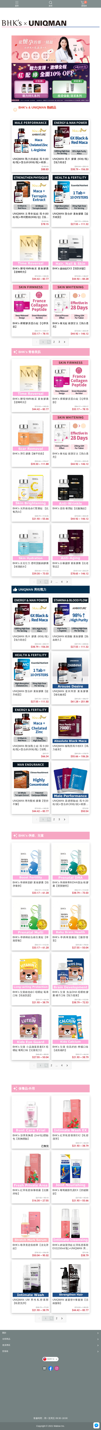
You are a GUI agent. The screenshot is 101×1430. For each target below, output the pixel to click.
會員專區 (6, 1345)
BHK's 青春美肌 (30, 352)
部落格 (5, 1351)
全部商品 (6, 1339)
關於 (4, 1333)
